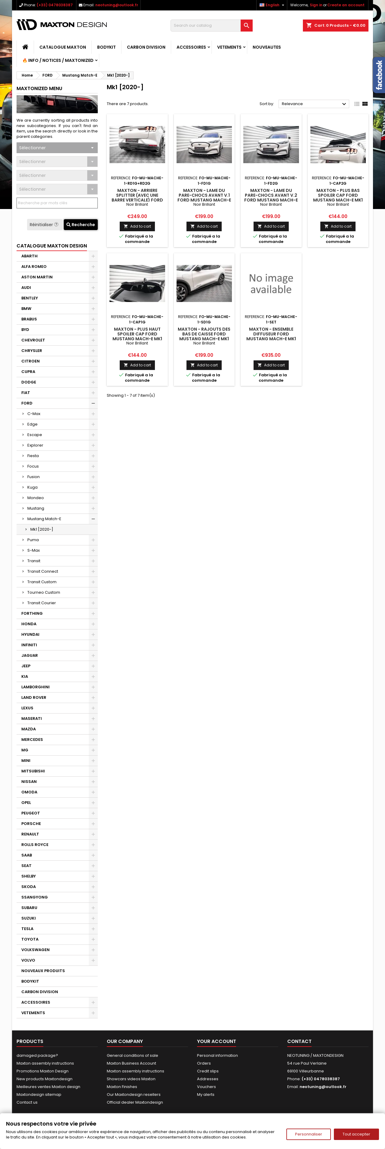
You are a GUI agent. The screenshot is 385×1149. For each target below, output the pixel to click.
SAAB (26, 855)
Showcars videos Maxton (131, 1079)
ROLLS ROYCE (34, 844)
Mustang (35, 508)
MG (24, 750)
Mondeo (35, 498)
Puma (33, 540)
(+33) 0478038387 (55, 5)
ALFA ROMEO (34, 266)
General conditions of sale (132, 1055)
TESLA (27, 929)
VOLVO (28, 960)
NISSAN (29, 781)
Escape (34, 435)
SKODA (28, 887)
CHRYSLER (31, 350)
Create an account (346, 5)
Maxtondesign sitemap (39, 1094)
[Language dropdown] (273, 5)
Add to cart (137, 226)
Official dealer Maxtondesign (135, 1102)
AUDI (26, 287)
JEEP (25, 666)
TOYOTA (29, 939)
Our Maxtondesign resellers (134, 1094)
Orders (204, 1063)
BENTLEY (29, 298)
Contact (299, 1041)
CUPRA (28, 371)
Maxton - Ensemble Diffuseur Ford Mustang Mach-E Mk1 (271, 334)
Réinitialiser (45, 225)
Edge (32, 424)
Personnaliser (308, 1134)
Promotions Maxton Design (43, 1071)
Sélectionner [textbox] (32, 148)
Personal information (217, 1055)
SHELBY (28, 876)
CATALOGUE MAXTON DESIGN (52, 245)
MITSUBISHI (33, 771)
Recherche (80, 225)
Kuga (32, 487)
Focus (33, 466)
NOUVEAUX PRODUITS (43, 971)
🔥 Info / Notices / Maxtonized (58, 60)
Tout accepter (356, 1134)
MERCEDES (32, 739)
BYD (25, 329)
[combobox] (57, 147)
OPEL (26, 802)
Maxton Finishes (122, 1087)
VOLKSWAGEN (35, 950)
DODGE (28, 382)
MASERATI (31, 718)
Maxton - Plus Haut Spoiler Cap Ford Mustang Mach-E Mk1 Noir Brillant (137, 336)
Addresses (207, 1079)
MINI (25, 760)
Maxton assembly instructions (45, 1063)
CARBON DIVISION (146, 47)
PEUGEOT (30, 813)
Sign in (316, 5)
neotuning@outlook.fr (116, 5)
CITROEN (30, 361)
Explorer (35, 445)
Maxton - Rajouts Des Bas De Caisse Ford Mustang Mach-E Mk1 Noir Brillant (204, 336)
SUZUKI (28, 918)
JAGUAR (29, 655)
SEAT (26, 866)
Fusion (33, 477)
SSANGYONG (34, 897)
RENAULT (30, 834)
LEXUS (27, 708)
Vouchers (206, 1087)
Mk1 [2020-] (41, 529)
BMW (26, 308)
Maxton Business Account (131, 1063)
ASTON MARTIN (37, 277)
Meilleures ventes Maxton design (48, 1087)
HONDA (28, 624)
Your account (216, 1041)
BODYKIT (106, 47)
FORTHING (32, 613)
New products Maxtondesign (44, 1079)
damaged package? (37, 1055)
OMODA (29, 792)
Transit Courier (41, 603)
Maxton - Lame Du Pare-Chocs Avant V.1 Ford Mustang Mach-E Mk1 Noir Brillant (204, 197)
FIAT (25, 393)
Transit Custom (42, 582)
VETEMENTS (229, 47)
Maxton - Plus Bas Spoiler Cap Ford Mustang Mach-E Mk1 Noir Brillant (338, 197)
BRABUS (29, 319)
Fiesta (33, 456)
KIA (24, 676)
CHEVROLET (33, 340)
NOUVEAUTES (267, 47)
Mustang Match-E (44, 519)
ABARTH (29, 256)
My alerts (205, 1094)
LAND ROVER (33, 697)
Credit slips (208, 1071)
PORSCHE (31, 823)
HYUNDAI (30, 634)
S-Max (33, 550)
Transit (33, 561)
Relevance (315, 104)
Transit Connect (42, 571)
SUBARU (29, 908)
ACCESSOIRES (191, 47)
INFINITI (29, 645)
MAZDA (28, 729)
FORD (26, 403)
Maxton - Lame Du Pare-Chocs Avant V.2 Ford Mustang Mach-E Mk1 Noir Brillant (271, 197)
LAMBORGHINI (35, 687)
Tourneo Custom (43, 592)
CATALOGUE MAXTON (62, 47)
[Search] (212, 26)
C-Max (33, 414)
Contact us (27, 1102)
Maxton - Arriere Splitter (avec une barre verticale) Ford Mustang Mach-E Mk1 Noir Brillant (137, 200)
